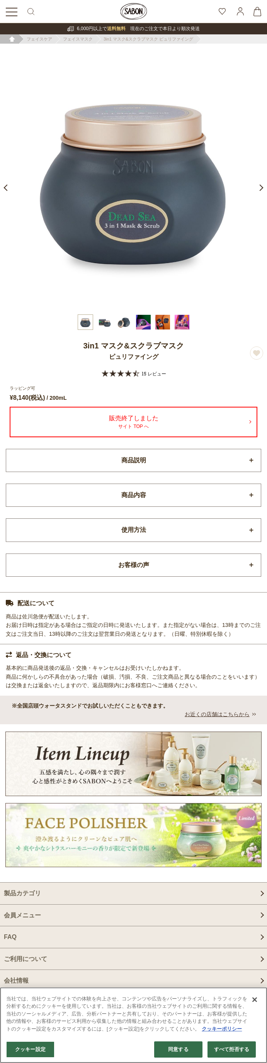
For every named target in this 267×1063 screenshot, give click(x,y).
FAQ (10, 937)
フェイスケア (39, 39)
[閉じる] (254, 999)
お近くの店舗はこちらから (217, 714)
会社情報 (16, 980)
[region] (133, 1025)
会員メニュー (22, 915)
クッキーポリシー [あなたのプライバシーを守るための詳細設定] (222, 1029)
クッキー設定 (30, 1049)
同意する (178, 1049)
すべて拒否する (232, 1049)
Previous (7, 188)
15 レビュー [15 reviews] (154, 373)
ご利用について (25, 959)
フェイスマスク (78, 39)
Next (260, 188)
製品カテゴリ (22, 893)
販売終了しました (133, 423)
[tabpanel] (133, 177)
